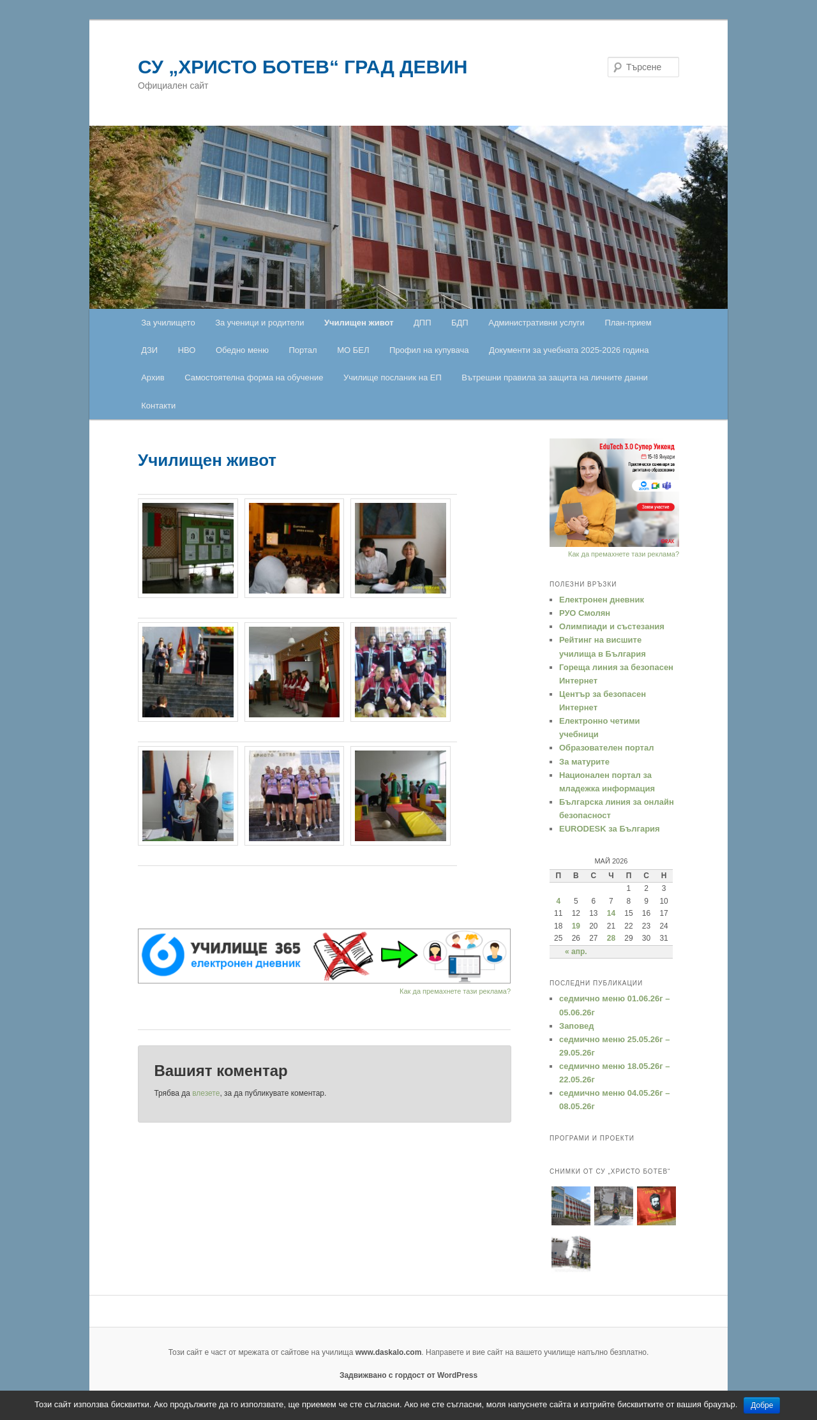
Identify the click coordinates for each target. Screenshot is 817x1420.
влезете (206, 1093)
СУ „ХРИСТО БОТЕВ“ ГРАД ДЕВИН (302, 66)
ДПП (422, 322)
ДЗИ (149, 350)
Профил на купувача (429, 350)
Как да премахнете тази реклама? (455, 991)
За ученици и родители (259, 322)
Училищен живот (359, 322)
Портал (303, 350)
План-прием (627, 322)
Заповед (576, 1026)
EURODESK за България (609, 828)
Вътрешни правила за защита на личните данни (554, 377)
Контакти (158, 405)
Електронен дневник (601, 599)
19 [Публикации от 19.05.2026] (576, 926)
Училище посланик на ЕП (392, 377)
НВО (187, 350)
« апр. (576, 951)
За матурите (584, 761)
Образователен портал (606, 747)
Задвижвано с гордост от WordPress (408, 1375)
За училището (168, 322)
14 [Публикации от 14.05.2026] (611, 913)
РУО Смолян (584, 613)
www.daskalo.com (389, 1352)
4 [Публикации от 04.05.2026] (558, 901)
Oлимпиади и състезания (611, 626)
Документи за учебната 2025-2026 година (568, 350)
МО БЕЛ (353, 350)
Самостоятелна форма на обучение (253, 377)
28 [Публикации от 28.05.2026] (611, 938)
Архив (152, 377)
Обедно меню (242, 350)
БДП (459, 322)
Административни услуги (536, 322)
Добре (762, 1405)
